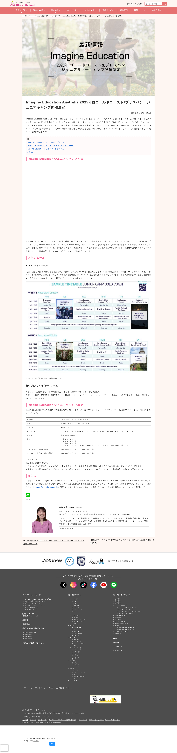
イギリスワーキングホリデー (126, 613)
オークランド (76, 650)
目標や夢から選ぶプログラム (121, 595)
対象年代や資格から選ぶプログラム (33, 628)
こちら (18, 741)
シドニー (75, 601)
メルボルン (75, 615)
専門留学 (118, 619)
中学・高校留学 (120, 615)
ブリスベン (75, 605)
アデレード (75, 607)
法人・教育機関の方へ (112, 720)
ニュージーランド (75, 648)
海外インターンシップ (122, 623)
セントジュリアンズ (78, 672)
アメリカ (73, 637)
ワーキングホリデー (121, 605)
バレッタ (75, 670)
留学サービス (108, 10)
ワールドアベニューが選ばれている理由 (38, 599)
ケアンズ (75, 613)
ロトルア (75, 656)
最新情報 (25, 620)
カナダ (72, 625)
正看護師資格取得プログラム (126, 629)
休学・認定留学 (120, 621)
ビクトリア (75, 631)
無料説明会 (156, 10)
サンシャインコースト (79, 619)
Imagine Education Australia (45, 487)
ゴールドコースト (78, 609)
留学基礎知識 (26, 624)
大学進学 (118, 617)
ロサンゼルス (76, 640)
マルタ (72, 668)
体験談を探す (90, 10)
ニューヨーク (76, 642)
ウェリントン (76, 652)
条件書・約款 (42, 720)
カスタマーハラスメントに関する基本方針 (62, 720)
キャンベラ (75, 617)
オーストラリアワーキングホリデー (128, 607)
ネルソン (75, 654)
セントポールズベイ (78, 676)
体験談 (115, 638)
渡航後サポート (32, 609)
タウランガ (75, 658)
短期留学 (118, 599)
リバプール (75, 664)
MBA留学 (118, 633)
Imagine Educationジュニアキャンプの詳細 (45, 149)
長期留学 (118, 601)
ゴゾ (73, 678)
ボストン (75, 646)
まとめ (30, 152)
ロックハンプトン (78, 621)
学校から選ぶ (72, 10)
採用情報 (33, 720)
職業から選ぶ (39, 10)
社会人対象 (28, 636)
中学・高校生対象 (30, 632)
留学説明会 (116, 642)
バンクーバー (76, 627)
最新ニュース (140, 10)
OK (32, 744)
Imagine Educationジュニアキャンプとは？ (45, 142)
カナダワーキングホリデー (126, 609)
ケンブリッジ (76, 666)
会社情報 (25, 720)
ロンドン (75, 662)
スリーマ (75, 674)
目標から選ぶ (21, 10)
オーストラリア (75, 599)
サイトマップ (83, 720)
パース (74, 603)
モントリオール (77, 633)
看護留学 (118, 625)
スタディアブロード (121, 631)
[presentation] (4, 748)
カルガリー (75, 635)
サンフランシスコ (78, 644)
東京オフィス (119, 650)
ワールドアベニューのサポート (35, 605)
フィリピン (73, 680)
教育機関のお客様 (134, 4)
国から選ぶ (56, 10)
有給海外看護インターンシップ (127, 627)
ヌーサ (74, 623)
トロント (75, 629)
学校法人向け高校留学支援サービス (33, 643)
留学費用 (124, 10)
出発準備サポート (32, 607)
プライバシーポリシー (96, 720)
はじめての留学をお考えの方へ (35, 601)
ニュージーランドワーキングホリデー (129, 611)
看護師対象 (28, 638)
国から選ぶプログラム (74, 595)
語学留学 (118, 603)
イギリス (73, 660)
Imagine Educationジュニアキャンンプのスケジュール (50, 146)
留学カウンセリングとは (33, 603)
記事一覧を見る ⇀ (66, 528)
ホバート (75, 611)
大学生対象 (28, 634)
